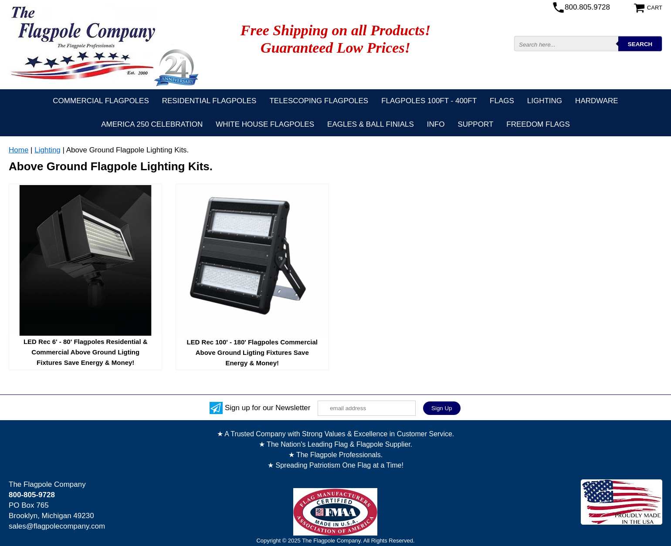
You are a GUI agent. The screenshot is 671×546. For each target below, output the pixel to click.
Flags (502, 101)
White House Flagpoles (265, 124)
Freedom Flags (537, 124)
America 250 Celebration (152, 124)
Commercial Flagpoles (101, 101)
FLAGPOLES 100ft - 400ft (429, 101)
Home (18, 150)
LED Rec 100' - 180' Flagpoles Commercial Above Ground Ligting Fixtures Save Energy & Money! (252, 352)
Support (475, 124)
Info (436, 124)
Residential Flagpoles (209, 101)
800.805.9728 (587, 7)
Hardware (596, 101)
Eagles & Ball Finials (370, 124)
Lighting (544, 101)
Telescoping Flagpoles (318, 101)
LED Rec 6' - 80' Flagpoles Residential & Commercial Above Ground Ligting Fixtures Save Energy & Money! (86, 352)
